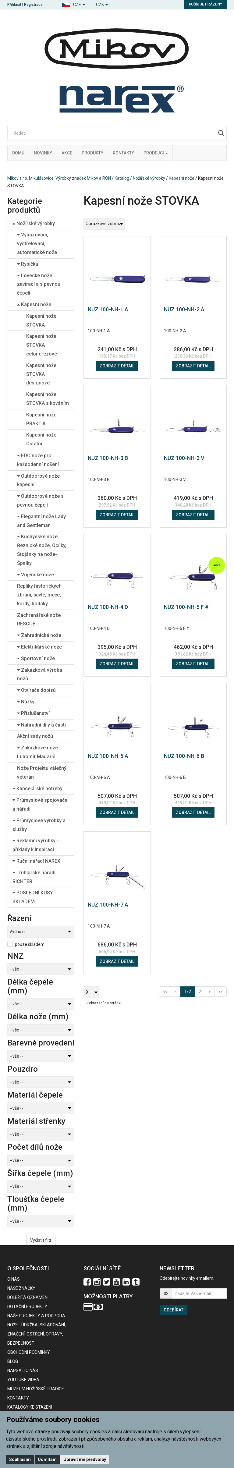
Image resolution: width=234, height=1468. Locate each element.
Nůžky (25, 702)
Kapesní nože (181, 178)
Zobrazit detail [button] (117, 365)
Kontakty (123, 152)
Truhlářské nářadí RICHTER (33, 877)
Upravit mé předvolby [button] (84, 1459)
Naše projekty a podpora (36, 1315)
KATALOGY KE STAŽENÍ (29, 1407)
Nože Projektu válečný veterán (41, 772)
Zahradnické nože (39, 635)
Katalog (122, 178)
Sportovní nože (36, 658)
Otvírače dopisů (36, 690)
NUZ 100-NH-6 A (108, 756)
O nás (13, 1279)
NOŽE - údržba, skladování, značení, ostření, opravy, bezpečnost (36, 1334)
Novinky (43, 152)
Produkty (92, 152)
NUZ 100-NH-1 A (108, 309)
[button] (73, 4)
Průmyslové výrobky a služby (39, 825)
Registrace (33, 4)
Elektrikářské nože (39, 647)
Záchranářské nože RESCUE (39, 619)
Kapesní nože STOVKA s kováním (47, 398)
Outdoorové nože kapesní (38, 480)
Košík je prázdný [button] (205, 4)
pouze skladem (29, 944)
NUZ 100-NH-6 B (184, 756)
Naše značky (21, 1288)
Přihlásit (14, 4)
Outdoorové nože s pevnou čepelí (40, 500)
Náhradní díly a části (41, 725)
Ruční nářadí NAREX (36, 861)
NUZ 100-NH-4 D (108, 607)
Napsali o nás (22, 1370)
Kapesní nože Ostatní (41, 439)
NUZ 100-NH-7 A (108, 904)
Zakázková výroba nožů (39, 674)
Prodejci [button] (156, 152)
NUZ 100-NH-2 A (184, 309)
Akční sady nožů (35, 736)
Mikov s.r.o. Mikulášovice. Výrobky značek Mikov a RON (59, 178)
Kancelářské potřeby (37, 788)
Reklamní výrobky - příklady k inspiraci (35, 845)
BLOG (12, 1361)
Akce (67, 152)
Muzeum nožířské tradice (35, 1388)
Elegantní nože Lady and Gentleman (41, 521)
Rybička (27, 264)
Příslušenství (33, 713)
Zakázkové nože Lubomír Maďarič (37, 752)
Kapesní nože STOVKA (41, 320)
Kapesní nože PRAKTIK (41, 419)
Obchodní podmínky (28, 1352)
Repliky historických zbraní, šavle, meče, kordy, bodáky (39, 595)
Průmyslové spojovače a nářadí (39, 804)
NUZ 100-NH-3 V (184, 458)
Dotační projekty (27, 1306)
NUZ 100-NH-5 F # (186, 607)
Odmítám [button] (47, 1459)
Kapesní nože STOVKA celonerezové (41, 345)
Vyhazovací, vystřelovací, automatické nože (37, 243)
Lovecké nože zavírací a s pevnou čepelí (38, 284)
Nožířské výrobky (149, 178)
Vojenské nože (35, 575)
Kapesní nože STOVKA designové (41, 374)
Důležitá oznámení (27, 1297)
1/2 (189, 991)
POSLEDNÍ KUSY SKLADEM (32, 897)
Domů (18, 152)
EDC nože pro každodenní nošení (38, 460)
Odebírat (173, 1309)
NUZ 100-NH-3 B (108, 458)
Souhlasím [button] (20, 1459)
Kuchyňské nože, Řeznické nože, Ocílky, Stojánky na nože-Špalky (41, 550)
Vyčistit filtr (40, 1240)
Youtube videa (23, 1379)
